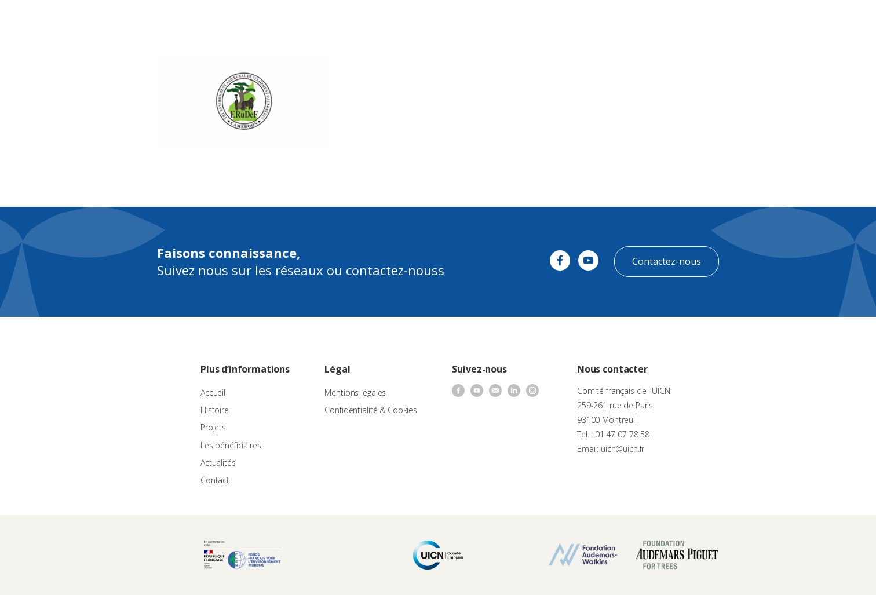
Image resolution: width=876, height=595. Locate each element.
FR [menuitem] (837, 19)
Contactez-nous (666, 261)
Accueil (212, 392)
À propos (304, 20)
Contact (588, 20)
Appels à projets (362, 20)
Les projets (422, 20)
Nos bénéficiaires (485, 20)
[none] (842, 20)
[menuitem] (842, 20)
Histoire (214, 409)
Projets (213, 427)
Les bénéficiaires (230, 445)
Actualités (546, 20)
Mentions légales (355, 392)
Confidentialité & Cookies (370, 409)
